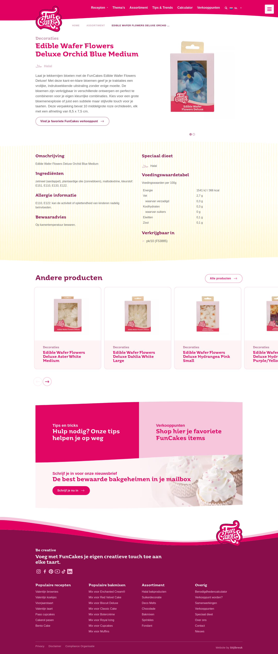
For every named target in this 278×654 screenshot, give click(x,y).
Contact (200, 625)
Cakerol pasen (44, 620)
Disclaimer (55, 646)
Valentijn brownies (46, 591)
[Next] (47, 382)
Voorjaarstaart (44, 603)
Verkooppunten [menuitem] (208, 7)
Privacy (40, 646)
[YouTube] (57, 571)
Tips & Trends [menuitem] (162, 7)
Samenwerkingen (206, 603)
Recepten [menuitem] (98, 7)
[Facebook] (45, 571)
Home (76, 25)
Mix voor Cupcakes (101, 625)
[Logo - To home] (229, 534)
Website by (229, 647)
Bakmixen (148, 614)
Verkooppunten (204, 608)
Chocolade (148, 608)
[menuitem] (236, 8)
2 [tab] (194, 134)
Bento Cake (42, 625)
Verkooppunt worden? (209, 597)
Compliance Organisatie (80, 646)
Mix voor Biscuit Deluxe (103, 603)
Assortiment (96, 25)
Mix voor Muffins (99, 631)
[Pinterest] (51, 571)
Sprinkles (148, 620)
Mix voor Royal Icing (101, 620)
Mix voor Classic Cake (103, 608)
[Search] (226, 7)
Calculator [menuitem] (185, 7)
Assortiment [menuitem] (139, 7)
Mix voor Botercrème (102, 614)
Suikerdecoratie (152, 597)
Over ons (201, 620)
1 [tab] (191, 134)
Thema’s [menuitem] (118, 7)
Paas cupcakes (45, 614)
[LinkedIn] (70, 571)
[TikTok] (63, 571)
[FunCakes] (48, 19)
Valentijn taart (44, 608)
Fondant (147, 625)
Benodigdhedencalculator (211, 591)
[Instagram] (38, 571)
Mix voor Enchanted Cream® (107, 591)
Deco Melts (149, 603)
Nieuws (199, 631)
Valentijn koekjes (46, 597)
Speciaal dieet (204, 614)
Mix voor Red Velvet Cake (105, 597)
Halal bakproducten (154, 591)
